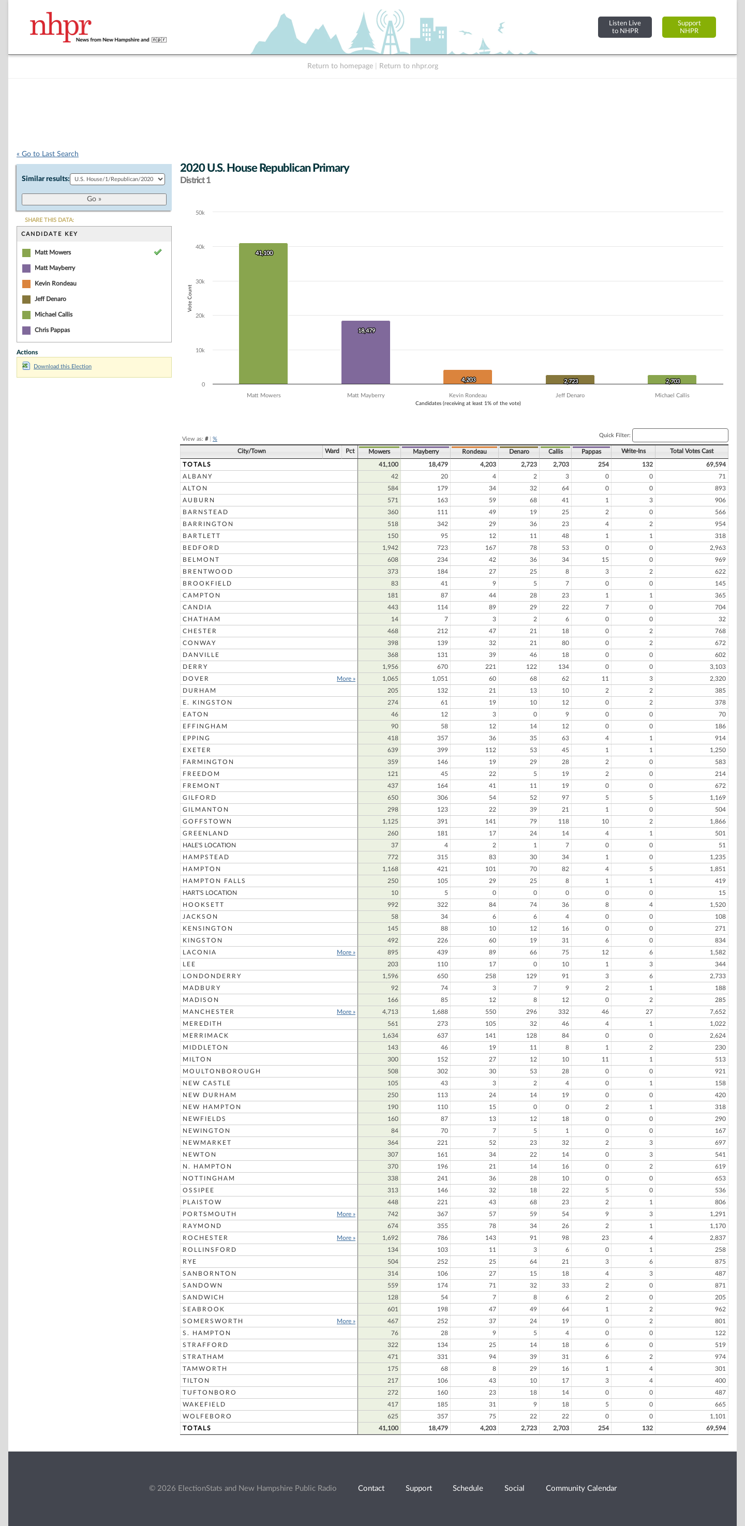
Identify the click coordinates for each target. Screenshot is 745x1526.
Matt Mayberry (55, 268)
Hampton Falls (214, 881)
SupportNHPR (689, 27)
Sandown (203, 1285)
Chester (200, 631)
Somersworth (213, 1321)
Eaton (196, 714)
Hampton (202, 869)
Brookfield (207, 583)
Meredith (202, 1024)
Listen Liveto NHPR (625, 27)
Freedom (201, 774)
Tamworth (205, 1369)
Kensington (208, 928)
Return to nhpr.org (408, 66)
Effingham (205, 726)
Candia (197, 607)
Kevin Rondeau (56, 283)
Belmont (201, 560)
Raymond (202, 1226)
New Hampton (212, 1107)
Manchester (209, 1012)
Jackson (200, 917)
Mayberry (426, 451)
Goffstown (207, 821)
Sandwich (204, 1297)
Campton (202, 595)
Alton (195, 488)
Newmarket (207, 1143)
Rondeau (474, 451)
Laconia (200, 952)
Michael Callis (53, 314)
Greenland (206, 833)
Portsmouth (210, 1214)
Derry (195, 667)
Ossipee (199, 1190)
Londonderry (212, 976)
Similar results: (46, 179)
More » (346, 679)
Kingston (203, 940)
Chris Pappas (52, 330)
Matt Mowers (53, 252)
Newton (200, 1154)
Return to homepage (340, 66)
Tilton (196, 1381)
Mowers (379, 451)
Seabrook (204, 1309)
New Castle (207, 1083)
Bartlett (202, 536)
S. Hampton (207, 1333)
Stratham (204, 1357)
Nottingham (209, 1178)
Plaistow (202, 1202)
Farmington (208, 762)
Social (514, 1488)
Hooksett (204, 905)
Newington (207, 1131)
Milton (197, 1059)
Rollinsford (210, 1250)
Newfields (205, 1119)
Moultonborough (222, 1071)
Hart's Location (210, 893)
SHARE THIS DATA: (49, 220)
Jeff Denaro (50, 299)
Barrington (208, 524)
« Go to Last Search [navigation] (48, 154)
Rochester (206, 1238)
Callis (555, 451)
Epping (197, 738)
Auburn (199, 500)
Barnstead (206, 512)
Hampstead (206, 857)
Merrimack (206, 1036)
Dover (196, 679)
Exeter (197, 750)
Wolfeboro (207, 1416)
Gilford (200, 798)
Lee (189, 964)
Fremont (201, 786)
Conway (199, 643)
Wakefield (204, 1404)
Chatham (202, 619)
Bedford (201, 548)
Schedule (468, 1488)
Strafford (206, 1345)
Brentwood (208, 571)
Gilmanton (206, 809)
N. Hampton (207, 1166)
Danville (201, 655)
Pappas (591, 451)
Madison (201, 1000)
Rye (190, 1262)
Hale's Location (209, 845)
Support (419, 1488)
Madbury (202, 988)
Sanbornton (210, 1273)
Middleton (206, 1047)
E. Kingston (208, 702)
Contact (371, 1488)
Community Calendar (581, 1488)
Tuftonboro (210, 1392)
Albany (198, 476)
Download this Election (57, 366)
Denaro (519, 451)
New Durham (210, 1095)
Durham (200, 690)
